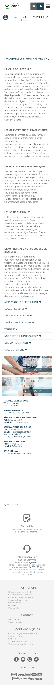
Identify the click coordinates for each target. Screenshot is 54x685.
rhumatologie (34, 144)
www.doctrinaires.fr (12, 434)
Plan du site (13, 608)
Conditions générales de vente (22, 633)
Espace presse (15, 622)
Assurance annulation (18, 641)
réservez (32, 370)
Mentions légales (16, 636)
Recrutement (14, 619)
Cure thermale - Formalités (20, 595)
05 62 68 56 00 (15, 420)
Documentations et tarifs (20, 592)
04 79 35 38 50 (15, 444)
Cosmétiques (14, 603)
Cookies (12, 639)
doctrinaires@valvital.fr (20, 432)
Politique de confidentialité (20, 644)
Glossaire (12, 605)
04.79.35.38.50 (35, 567)
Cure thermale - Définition (20, 597)
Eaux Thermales (25, 296)
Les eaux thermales (17, 600)
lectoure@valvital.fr (19, 422)
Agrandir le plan (10, 504)
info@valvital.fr (17, 446)
